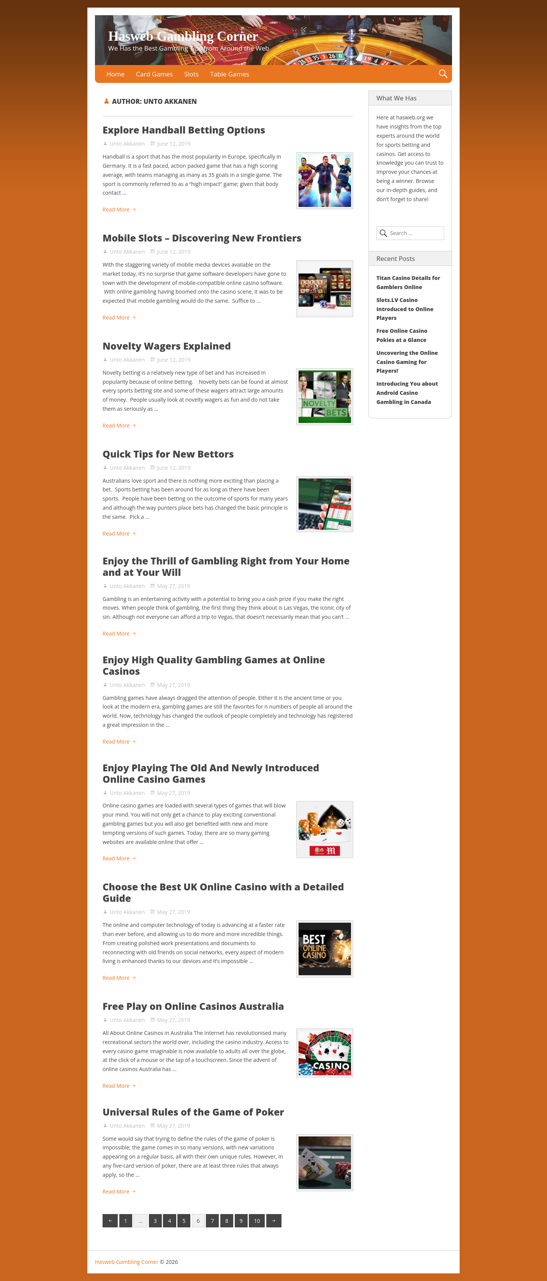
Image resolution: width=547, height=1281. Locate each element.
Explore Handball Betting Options (184, 129)
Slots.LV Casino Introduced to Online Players (404, 309)
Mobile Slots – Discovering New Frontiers (202, 237)
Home (115, 74)
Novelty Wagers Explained (167, 345)
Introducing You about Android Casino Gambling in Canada (407, 392)
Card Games (154, 74)
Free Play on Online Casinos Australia (193, 1006)
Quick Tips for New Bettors (168, 453)
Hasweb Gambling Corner (183, 36)
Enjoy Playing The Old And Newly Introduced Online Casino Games (211, 773)
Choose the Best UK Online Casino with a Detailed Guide (223, 892)
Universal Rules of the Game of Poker (193, 1111)
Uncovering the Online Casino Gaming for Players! (407, 362)
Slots (191, 74)
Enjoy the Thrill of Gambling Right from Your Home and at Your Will (226, 566)
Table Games (229, 74)
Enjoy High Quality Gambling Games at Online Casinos (214, 665)
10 (257, 1220)
